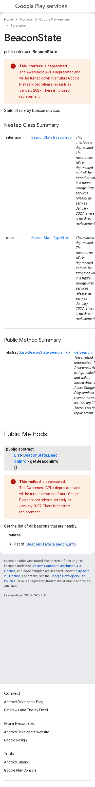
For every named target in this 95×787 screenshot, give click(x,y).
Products (26, 19)
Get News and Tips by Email (26, 710)
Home (8, 19)
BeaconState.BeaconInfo (51, 137)
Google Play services (54, 19)
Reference (18, 25)
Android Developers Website (26, 732)
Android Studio (16, 762)
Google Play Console (20, 770)
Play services (41, 6)
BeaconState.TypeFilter (50, 238)
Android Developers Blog (23, 702)
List (23, 352)
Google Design (15, 740)
